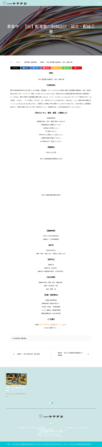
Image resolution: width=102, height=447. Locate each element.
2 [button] (52, 403)
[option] (52, 385)
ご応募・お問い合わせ (82, 427)
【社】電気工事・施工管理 (45, 429)
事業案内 (25, 93)
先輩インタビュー (44, 433)
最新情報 (59, 36)
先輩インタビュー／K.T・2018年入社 (50, 436)
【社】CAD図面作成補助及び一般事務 (51, 432)
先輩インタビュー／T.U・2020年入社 (48, 434)
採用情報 (52, 36)
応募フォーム (59, 324)
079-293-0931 (44, 324)
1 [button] (49, 403)
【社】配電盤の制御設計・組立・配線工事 (52, 430)
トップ (15, 427)
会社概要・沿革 (24, 427)
